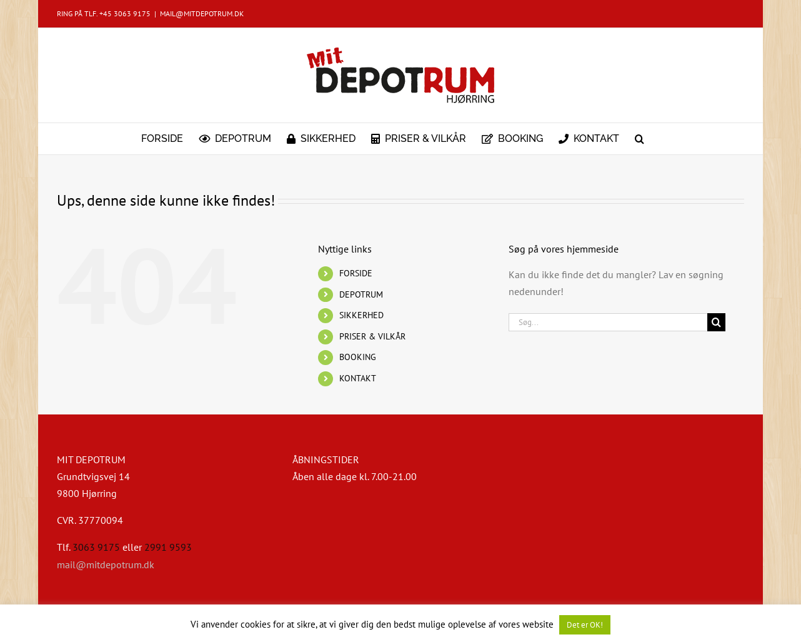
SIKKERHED (361, 315)
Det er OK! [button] (585, 624)
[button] (639, 138)
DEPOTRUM (361, 294)
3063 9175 (96, 547)
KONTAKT (357, 378)
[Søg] (716, 322)
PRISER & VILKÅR (372, 336)
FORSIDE (355, 273)
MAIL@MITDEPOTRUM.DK (202, 13)
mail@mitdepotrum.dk (105, 564)
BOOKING (357, 357)
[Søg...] (608, 322)
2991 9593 (168, 547)
